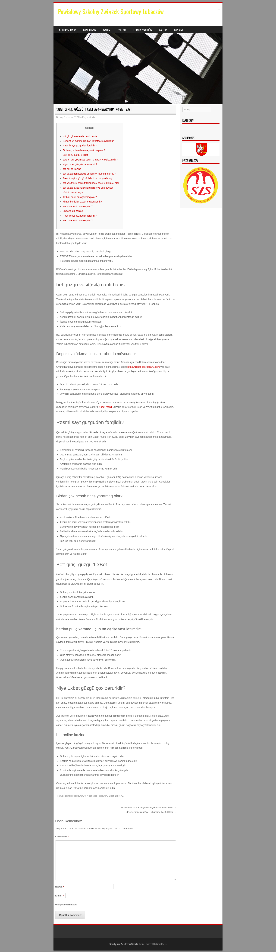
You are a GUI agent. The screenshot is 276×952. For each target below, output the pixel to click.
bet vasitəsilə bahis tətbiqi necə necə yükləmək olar (91, 183)
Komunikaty (89, 30)
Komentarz (62, 836)
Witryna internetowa (66, 904)
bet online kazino (72, 169)
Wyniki (107, 30)
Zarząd (122, 30)
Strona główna (67, 30)
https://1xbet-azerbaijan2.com (143, 366)
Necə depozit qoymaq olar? (78, 206)
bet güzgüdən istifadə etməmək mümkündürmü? (89, 173)
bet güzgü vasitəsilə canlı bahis (80, 136)
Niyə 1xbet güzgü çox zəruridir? (80, 164)
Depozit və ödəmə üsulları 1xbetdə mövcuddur (88, 141)
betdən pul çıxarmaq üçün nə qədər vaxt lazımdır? (90, 159)
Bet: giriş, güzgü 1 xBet (75, 154)
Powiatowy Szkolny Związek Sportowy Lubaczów (111, 11)
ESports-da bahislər (73, 211)
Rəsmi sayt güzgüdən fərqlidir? (80, 145)
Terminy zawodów (142, 30)
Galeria (163, 30)
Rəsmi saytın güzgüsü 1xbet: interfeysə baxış (87, 178)
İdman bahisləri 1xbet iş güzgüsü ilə (82, 201)
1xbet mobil (105, 407)
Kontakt (178, 30)
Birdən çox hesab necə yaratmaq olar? (84, 150)
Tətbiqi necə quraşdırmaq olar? (80, 197)
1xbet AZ (119, 796)
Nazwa (59, 886)
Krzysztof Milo (88, 117)
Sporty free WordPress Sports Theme (127, 944)
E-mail (59, 895)
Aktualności (92, 796)
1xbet (111, 796)
